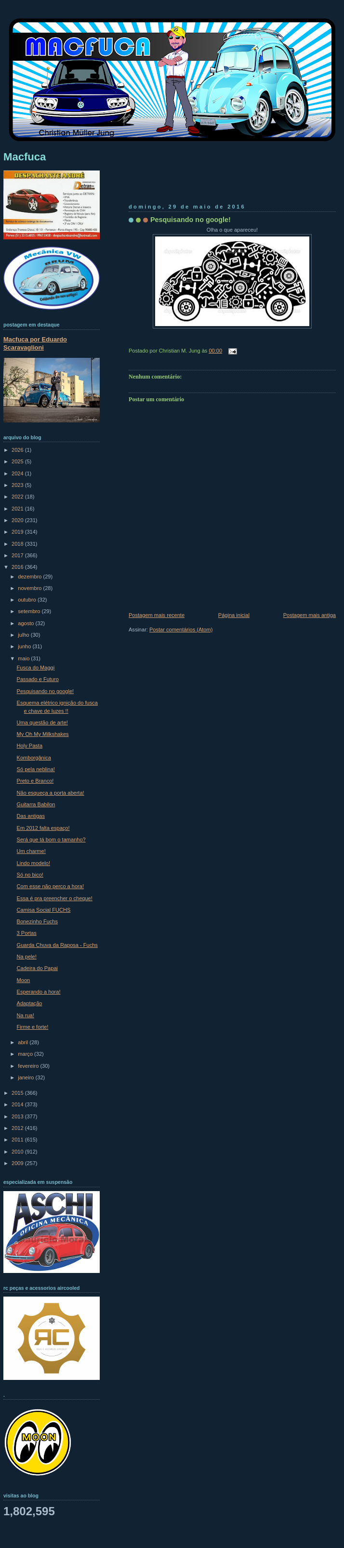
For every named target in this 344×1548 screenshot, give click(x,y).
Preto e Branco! (35, 781)
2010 (18, 1151)
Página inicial (234, 615)
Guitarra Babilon (36, 804)
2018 (18, 544)
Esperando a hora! (39, 992)
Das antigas (31, 816)
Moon (23, 980)
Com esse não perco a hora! (50, 886)
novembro (30, 588)
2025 (18, 461)
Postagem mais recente (157, 615)
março (26, 1054)
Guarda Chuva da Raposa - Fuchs (57, 945)
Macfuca (24, 157)
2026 (18, 450)
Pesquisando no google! (190, 219)
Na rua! (25, 1015)
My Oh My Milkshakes (43, 734)
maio (24, 658)
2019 (18, 532)
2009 (18, 1163)
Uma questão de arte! (42, 722)
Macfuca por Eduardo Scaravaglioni (35, 343)
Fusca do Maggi (36, 667)
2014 (18, 1104)
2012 (18, 1128)
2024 (18, 473)
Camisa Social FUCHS (44, 910)
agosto (26, 623)
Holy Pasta (29, 745)
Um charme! (31, 851)
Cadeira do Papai (37, 968)
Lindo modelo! (33, 863)
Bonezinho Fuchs (37, 921)
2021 (18, 509)
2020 (18, 520)
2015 (18, 1093)
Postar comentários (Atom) (180, 629)
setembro (29, 611)
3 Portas (27, 933)
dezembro (30, 576)
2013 (18, 1116)
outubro (28, 600)
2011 (18, 1139)
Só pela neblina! (36, 769)
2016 (18, 567)
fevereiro (29, 1066)
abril (23, 1042)
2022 (18, 496)
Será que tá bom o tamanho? (51, 839)
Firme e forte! (33, 1027)
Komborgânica (34, 758)
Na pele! (27, 956)
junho (25, 646)
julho (24, 635)
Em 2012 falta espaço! (43, 828)
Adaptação (29, 1003)
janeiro (26, 1077)
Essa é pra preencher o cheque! (55, 898)
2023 (18, 485)
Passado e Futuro (38, 679)
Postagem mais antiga (309, 615)
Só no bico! (30, 875)
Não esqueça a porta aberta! (50, 793)
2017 (18, 555)
